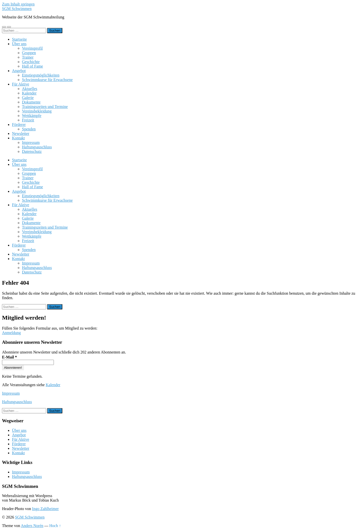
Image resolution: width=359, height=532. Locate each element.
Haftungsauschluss (37, 147)
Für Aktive (20, 84)
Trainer (28, 57)
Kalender (29, 93)
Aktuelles (29, 89)
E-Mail (9, 357)
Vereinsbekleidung (37, 111)
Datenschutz (32, 151)
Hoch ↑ (55, 526)
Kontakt (18, 138)
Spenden (29, 129)
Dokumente (31, 102)
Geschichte (31, 62)
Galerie (28, 97)
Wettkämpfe (31, 115)
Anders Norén (32, 526)
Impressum (31, 142)
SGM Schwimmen (17, 8)
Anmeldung (11, 333)
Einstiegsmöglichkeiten (40, 75)
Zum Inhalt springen (18, 4)
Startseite (19, 39)
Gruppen (29, 53)
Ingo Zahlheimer (45, 509)
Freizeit (28, 120)
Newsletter (20, 133)
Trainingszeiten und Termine (45, 106)
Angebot (19, 71)
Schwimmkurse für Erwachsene (47, 80)
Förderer (19, 124)
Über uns (19, 44)
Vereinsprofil (32, 48)
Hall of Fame (32, 66)
